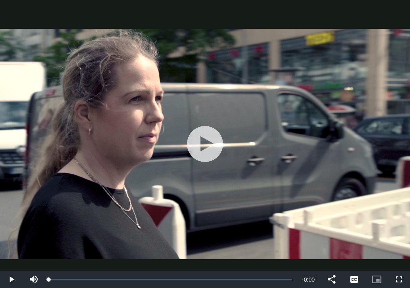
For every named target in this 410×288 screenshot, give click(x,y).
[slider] (170, 279)
